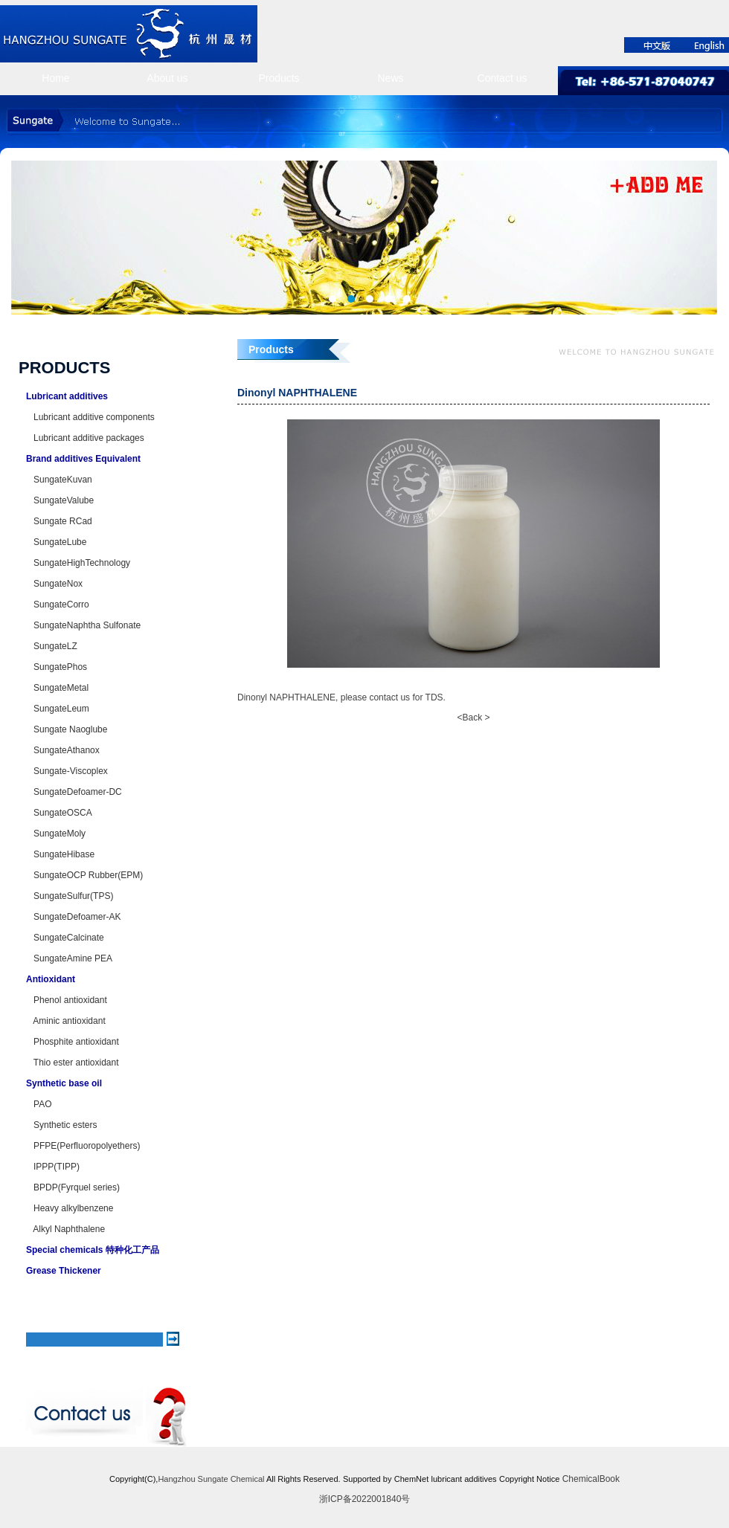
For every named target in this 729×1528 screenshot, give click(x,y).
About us (167, 78)
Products (278, 78)
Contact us (502, 78)
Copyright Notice (529, 1478)
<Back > (473, 717)
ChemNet (411, 1478)
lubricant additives (464, 1478)
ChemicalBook (591, 1479)
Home (55, 78)
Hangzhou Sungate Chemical (211, 1478)
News (390, 78)
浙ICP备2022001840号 (365, 1499)
